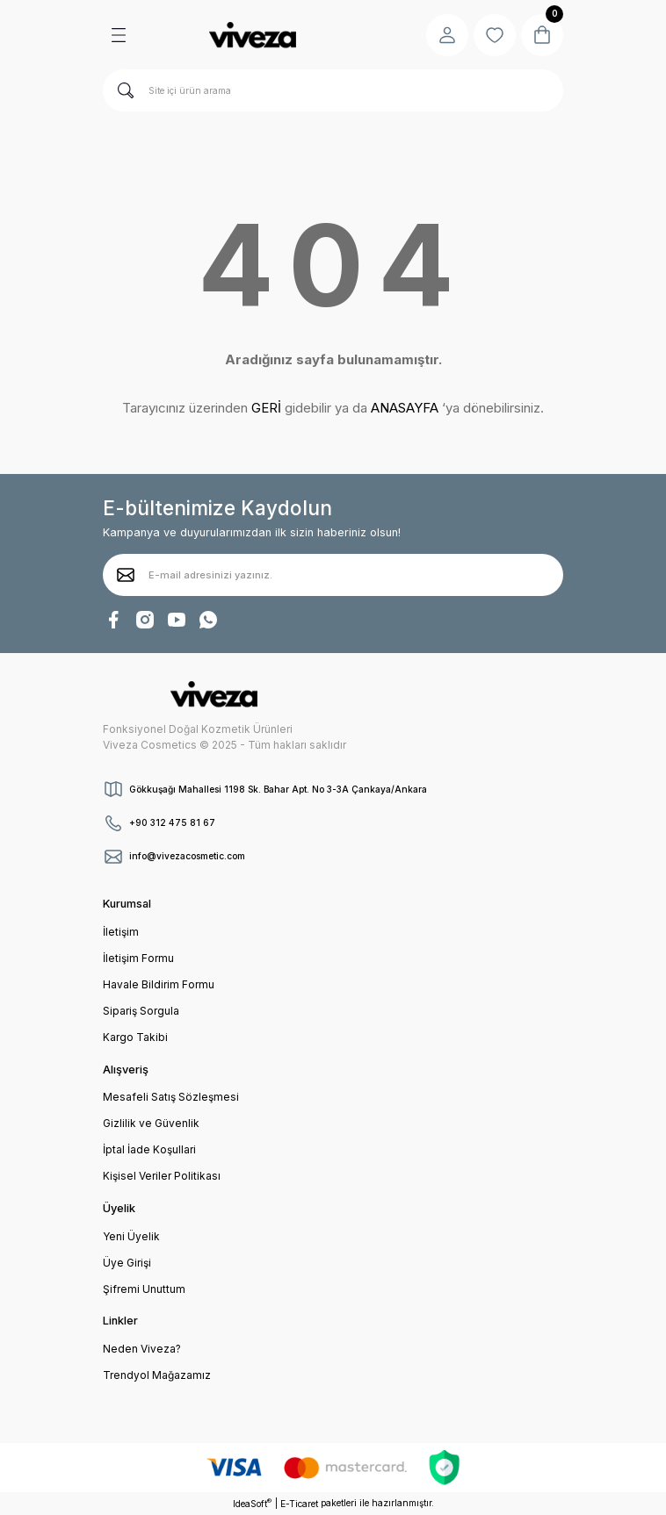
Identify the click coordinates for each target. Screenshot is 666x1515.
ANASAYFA (404, 407)
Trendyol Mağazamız (157, 1375)
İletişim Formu (138, 958)
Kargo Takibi (135, 1037)
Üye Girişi (127, 1262)
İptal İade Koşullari (149, 1149)
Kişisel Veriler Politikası (162, 1175)
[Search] (333, 90)
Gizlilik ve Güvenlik (151, 1123)
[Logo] (252, 35)
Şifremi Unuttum (144, 1289)
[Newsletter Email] (333, 575)
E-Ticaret (299, 1503)
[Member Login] (447, 35)
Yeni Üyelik (131, 1236)
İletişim (121, 931)
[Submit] (125, 575)
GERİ (266, 407)
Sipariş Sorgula (141, 1010)
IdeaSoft (252, 1503)
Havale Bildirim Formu (158, 984)
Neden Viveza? (142, 1348)
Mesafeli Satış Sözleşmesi (171, 1096)
